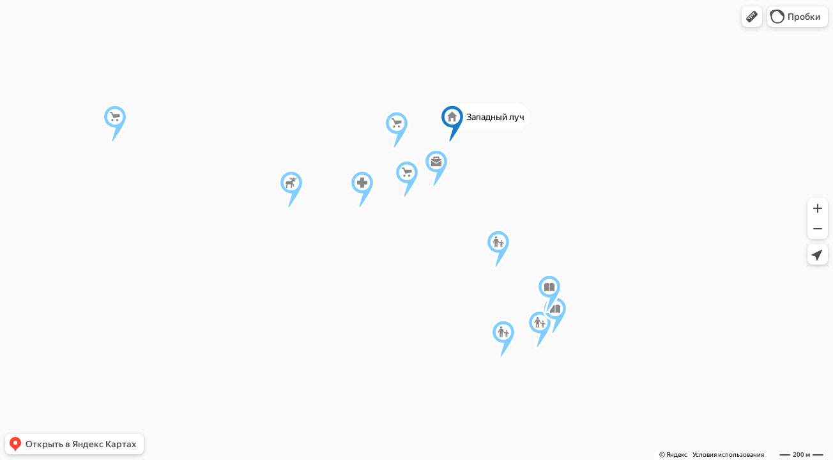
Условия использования (728, 454)
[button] (752, 16)
